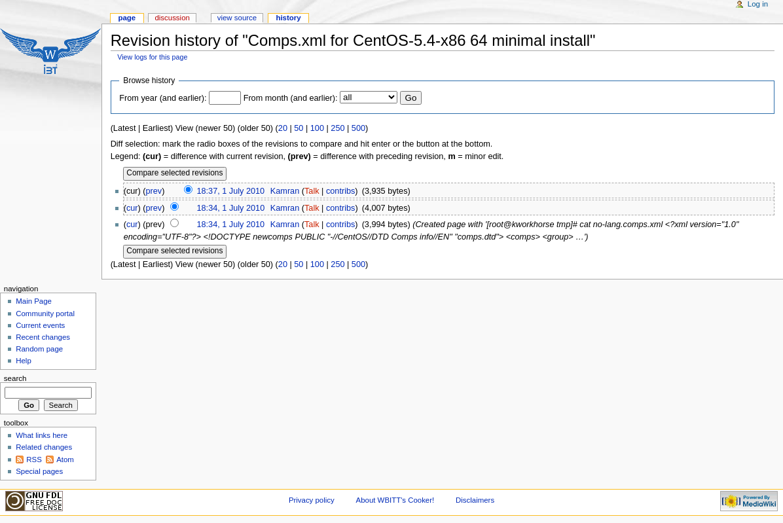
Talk (311, 191)
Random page (39, 349)
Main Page (34, 301)
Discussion (172, 18)
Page (127, 18)
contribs (340, 191)
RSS (34, 459)
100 (317, 128)
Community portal (45, 313)
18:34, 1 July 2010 (231, 208)
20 (282, 128)
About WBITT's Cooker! (395, 500)
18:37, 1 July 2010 (230, 191)
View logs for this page (152, 57)
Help (23, 361)
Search (15, 378)
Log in (758, 4)
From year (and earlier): (162, 98)
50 (298, 128)
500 (358, 128)
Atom (65, 459)
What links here (41, 435)
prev (154, 191)
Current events (40, 325)
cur (132, 208)
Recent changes (43, 337)
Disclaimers (475, 500)
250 (337, 128)
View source (237, 18)
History (288, 18)
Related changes (44, 447)
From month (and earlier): (291, 98)
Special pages (39, 471)
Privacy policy (312, 500)
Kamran (284, 191)
